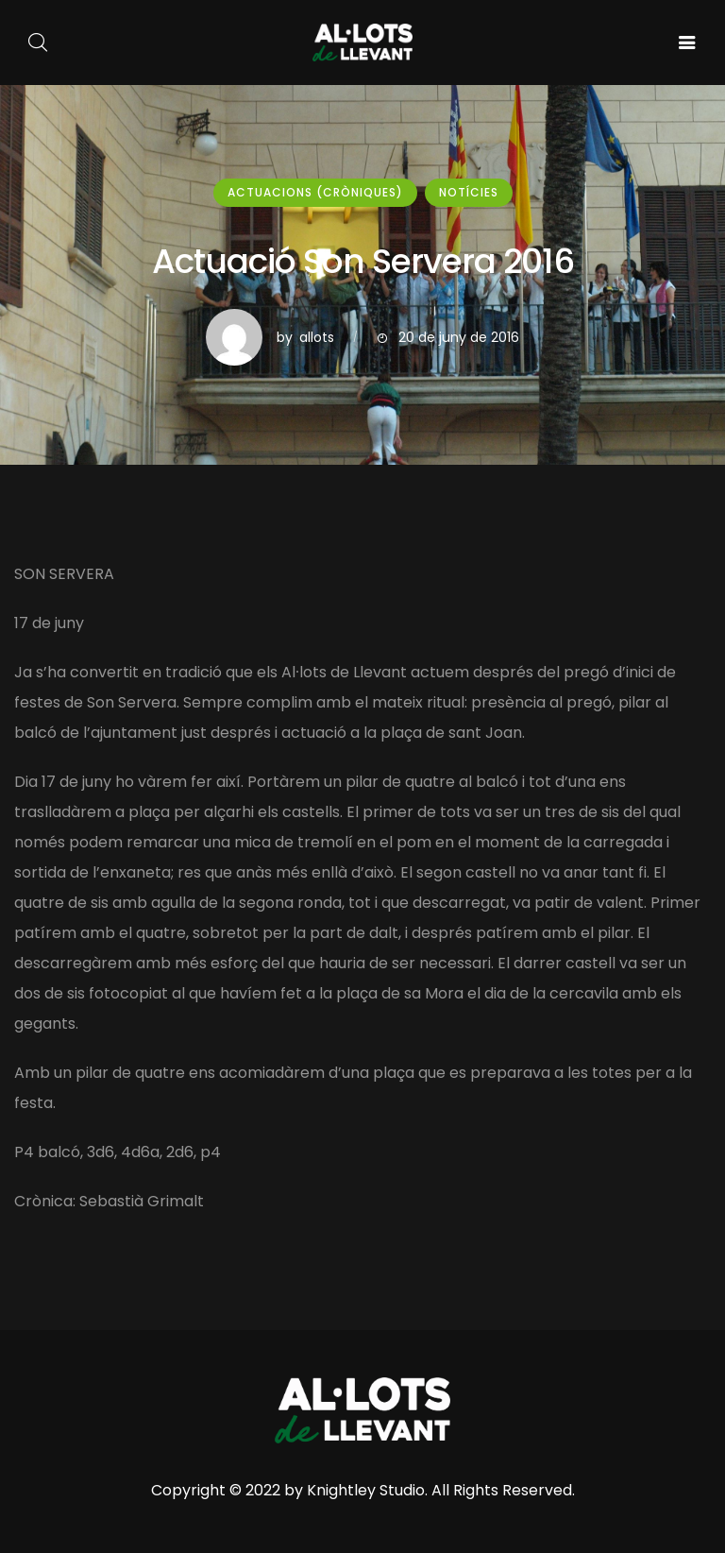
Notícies (468, 192)
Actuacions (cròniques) (315, 192)
